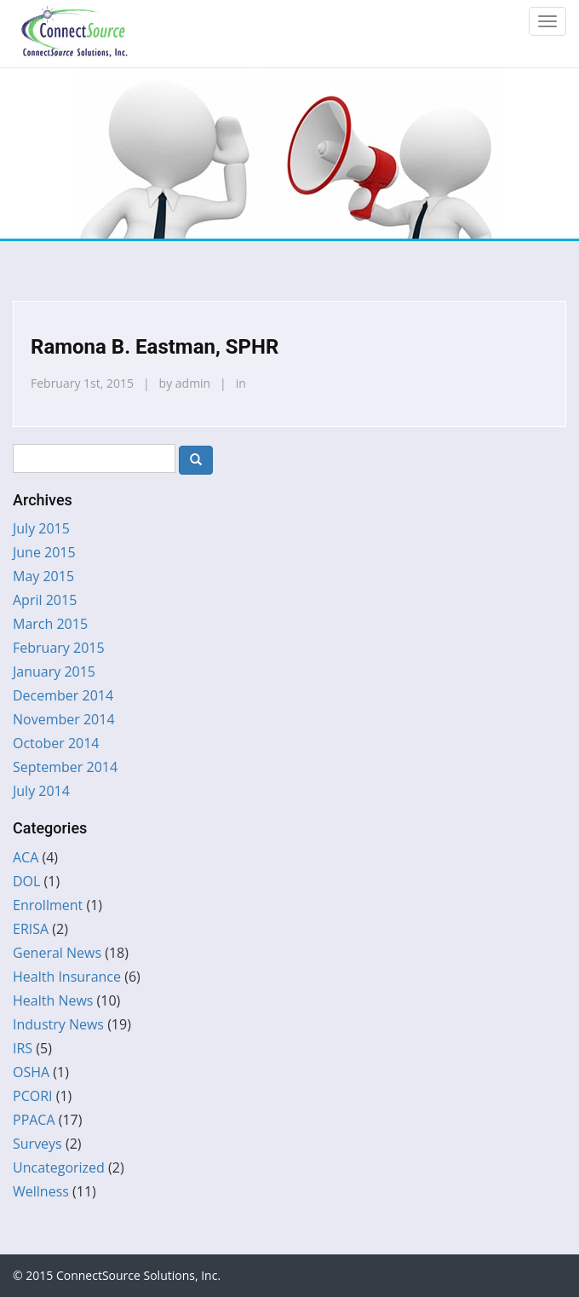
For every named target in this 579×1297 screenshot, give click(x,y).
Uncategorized (59, 1167)
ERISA (31, 928)
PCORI (33, 1096)
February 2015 (59, 647)
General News (57, 952)
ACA (25, 857)
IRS (22, 1048)
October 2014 (56, 743)
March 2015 (50, 623)
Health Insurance (67, 976)
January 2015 (54, 671)
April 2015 (45, 600)
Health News (53, 1000)
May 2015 (43, 576)
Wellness (41, 1191)
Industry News (58, 1024)
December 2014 (63, 695)
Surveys (37, 1143)
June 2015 (44, 552)
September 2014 (65, 767)
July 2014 (41, 790)
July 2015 (41, 528)
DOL (26, 881)
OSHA (31, 1072)
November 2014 (64, 719)
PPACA (34, 1119)
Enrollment (48, 905)
